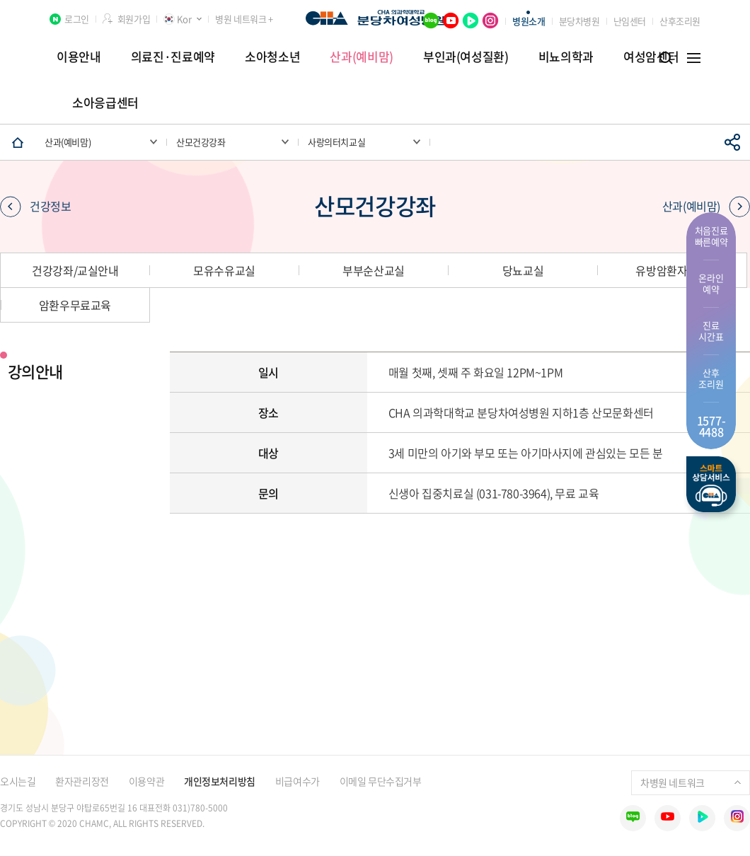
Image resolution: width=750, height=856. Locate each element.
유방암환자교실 (671, 270)
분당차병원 (579, 21)
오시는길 (17, 781)
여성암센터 (651, 56)
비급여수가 (297, 781)
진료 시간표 (710, 330)
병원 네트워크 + (243, 18)
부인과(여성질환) (466, 56)
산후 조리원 (710, 378)
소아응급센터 (105, 102)
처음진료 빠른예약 (711, 236)
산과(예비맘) (361, 56)
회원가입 (133, 18)
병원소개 (528, 21)
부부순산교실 (373, 270)
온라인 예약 (710, 283)
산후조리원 (679, 21)
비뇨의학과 (566, 56)
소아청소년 (272, 56)
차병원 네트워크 (690, 782)
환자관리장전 (81, 781)
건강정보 (35, 205)
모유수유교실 (224, 270)
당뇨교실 (522, 270)
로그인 (76, 18)
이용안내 (79, 56)
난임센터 (629, 21)
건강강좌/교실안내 (75, 270)
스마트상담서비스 (711, 484)
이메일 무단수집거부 (381, 781)
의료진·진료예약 (173, 56)
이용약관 (146, 781)
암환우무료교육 (75, 304)
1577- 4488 (711, 426)
